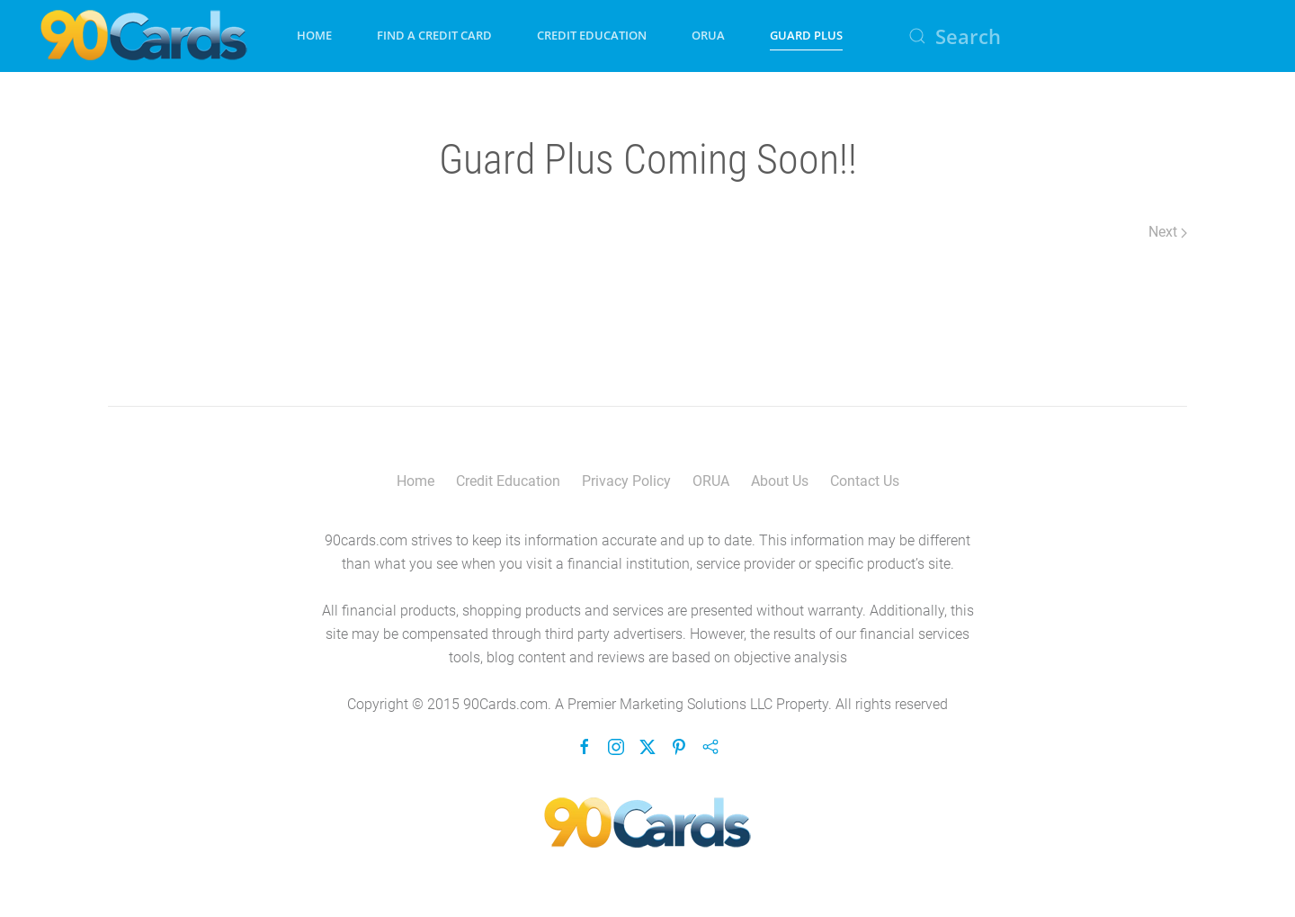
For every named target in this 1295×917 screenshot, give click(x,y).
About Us (779, 481)
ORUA (708, 35)
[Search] (1079, 36)
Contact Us (864, 481)
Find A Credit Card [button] (434, 35)
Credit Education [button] (592, 35)
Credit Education (508, 481)
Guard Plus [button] (806, 35)
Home (314, 35)
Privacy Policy (626, 481)
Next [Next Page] (1167, 231)
